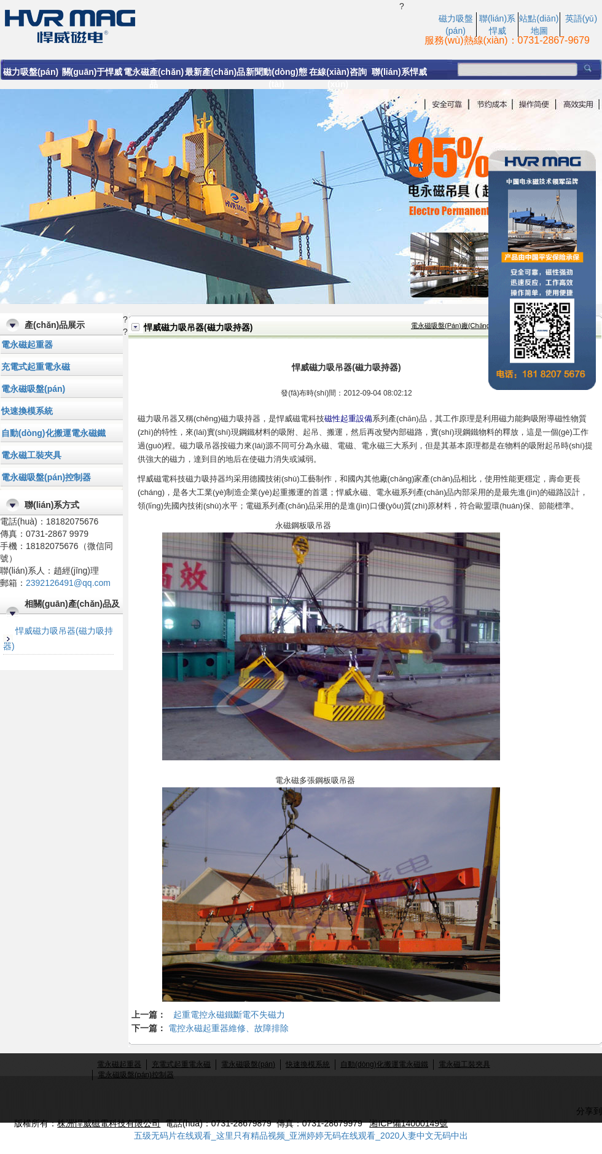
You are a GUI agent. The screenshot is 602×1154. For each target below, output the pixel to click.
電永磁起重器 (27, 344)
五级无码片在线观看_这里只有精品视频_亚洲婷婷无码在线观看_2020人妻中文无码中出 (301, 1135)
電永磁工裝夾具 (31, 455)
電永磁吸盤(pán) (33, 389)
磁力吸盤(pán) (30, 72)
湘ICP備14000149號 (408, 1123)
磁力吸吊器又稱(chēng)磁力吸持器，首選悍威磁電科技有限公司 (199, 25)
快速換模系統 (27, 411)
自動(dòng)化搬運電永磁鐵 (53, 433)
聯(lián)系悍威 (399, 72)
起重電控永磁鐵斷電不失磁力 (229, 1014)
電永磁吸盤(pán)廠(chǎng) (452, 325)
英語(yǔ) (581, 18)
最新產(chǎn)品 (215, 72)
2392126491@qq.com (68, 583)
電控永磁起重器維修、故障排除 (228, 1028)
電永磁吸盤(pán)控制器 (46, 477)
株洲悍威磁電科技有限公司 (108, 1123)
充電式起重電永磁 (35, 367)
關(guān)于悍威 (92, 72)
